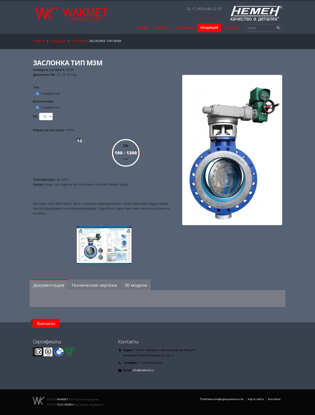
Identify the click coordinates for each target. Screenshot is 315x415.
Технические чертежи (94, 285)
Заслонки (78, 41)
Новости (162, 28)
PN (35, 116)
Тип (36, 87)
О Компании (184, 28)
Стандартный (50, 93)
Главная (142, 28)
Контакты (232, 28)
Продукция (209, 28)
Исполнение (43, 101)
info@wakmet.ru (143, 370)
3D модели (135, 285)
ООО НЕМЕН (65, 404)
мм (125, 159)
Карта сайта (256, 399)
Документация (48, 285)
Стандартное (50, 107)
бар (79, 139)
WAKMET (62, 399)
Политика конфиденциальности (221, 399)
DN (125, 146)
